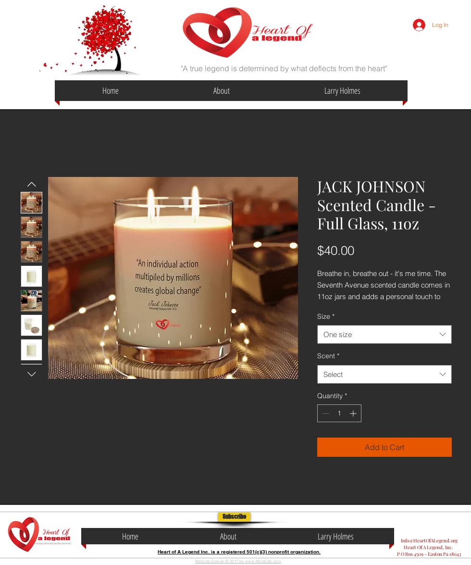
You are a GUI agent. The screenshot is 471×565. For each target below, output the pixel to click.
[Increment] (354, 413)
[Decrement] (325, 413)
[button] (234, 517)
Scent (328, 356)
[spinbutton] (339, 413)
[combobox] (384, 334)
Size (326, 316)
